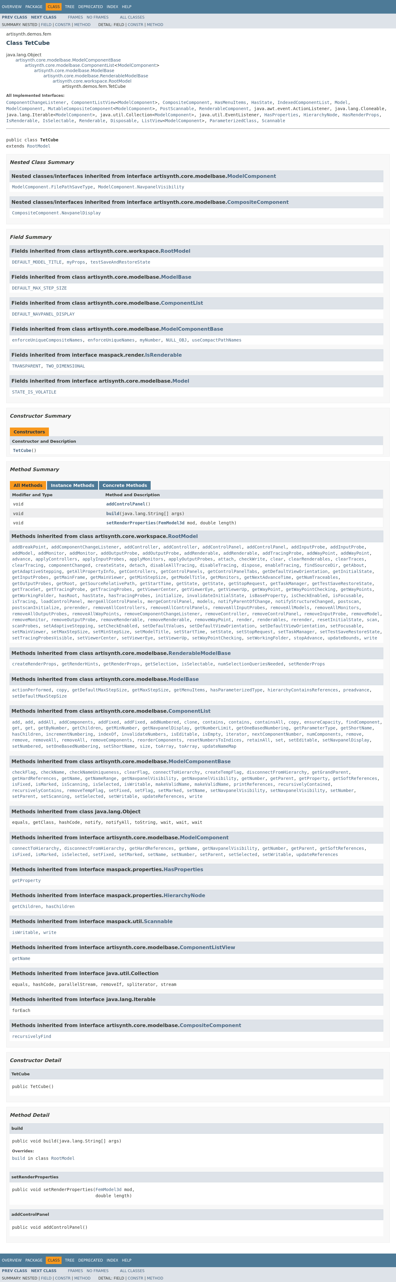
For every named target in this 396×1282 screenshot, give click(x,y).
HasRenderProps (360, 114)
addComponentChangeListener (85, 546)
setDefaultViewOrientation (222, 625)
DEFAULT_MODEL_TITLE (37, 262)
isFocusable (347, 595)
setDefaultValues (163, 625)
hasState (93, 595)
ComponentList (182, 303)
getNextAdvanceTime (267, 577)
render (244, 619)
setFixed (119, 790)
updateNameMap (219, 746)
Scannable (273, 120)
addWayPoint (321, 553)
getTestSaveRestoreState (342, 583)
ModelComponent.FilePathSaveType (52, 186)
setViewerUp (172, 637)
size (145, 746)
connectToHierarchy (176, 772)
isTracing (24, 601)
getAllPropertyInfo (90, 571)
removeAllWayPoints (95, 613)
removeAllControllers (119, 607)
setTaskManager (296, 631)
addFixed (108, 722)
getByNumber (52, 727)
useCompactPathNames (217, 340)
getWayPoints (356, 589)
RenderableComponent (224, 108)
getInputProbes (30, 577)
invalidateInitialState (215, 595)
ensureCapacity (322, 722)
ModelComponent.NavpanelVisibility (141, 186)
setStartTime (189, 631)
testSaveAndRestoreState (120, 262)
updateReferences (163, 796)
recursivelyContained (304, 784)
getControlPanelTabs (232, 571)
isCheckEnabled (309, 595)
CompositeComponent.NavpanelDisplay (56, 212)
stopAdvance (308, 637)
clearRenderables (309, 559)
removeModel (365, 613)
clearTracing (27, 565)
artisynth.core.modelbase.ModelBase (74, 70)
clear (276, 559)
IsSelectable (58, 120)
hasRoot (68, 595)
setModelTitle (152, 631)
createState (110, 565)
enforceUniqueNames (111, 340)
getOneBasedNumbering (262, 727)
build (112, 513)
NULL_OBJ (176, 340)
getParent (282, 778)
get (16, 727)
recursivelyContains (37, 790)
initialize (169, 595)
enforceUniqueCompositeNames (47, 340)
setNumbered (26, 746)
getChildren (86, 727)
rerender (301, 619)
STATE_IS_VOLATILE (34, 391)
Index (112, 7)
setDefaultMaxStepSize (39, 696)
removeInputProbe (325, 613)
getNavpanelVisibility (149, 778)
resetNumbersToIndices (214, 740)
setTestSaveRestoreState (350, 631)
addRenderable (201, 553)
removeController (226, 613)
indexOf (107, 734)
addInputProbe (308, 546)
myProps (76, 262)
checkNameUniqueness (94, 772)
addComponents (76, 722)
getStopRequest (247, 583)
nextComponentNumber (277, 734)
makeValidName (173, 784)
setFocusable (345, 625)
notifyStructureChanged (304, 601)
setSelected (89, 796)
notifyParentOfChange (244, 601)
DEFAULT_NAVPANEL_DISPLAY (43, 314)
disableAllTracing (172, 565)
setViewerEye (137, 637)
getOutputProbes (31, 583)
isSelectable (197, 663)
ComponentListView (93, 102)
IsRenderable (21, 120)
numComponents (324, 734)
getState (186, 583)
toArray (165, 746)
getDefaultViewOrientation (295, 571)
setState (220, 631)
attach (226, 559)
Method (82, 25)
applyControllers (56, 559)
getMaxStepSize (150, 689)
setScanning (55, 796)
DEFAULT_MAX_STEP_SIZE (39, 288)
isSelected (106, 784)
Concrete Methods (125, 485)
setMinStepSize (111, 631)
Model (341, 102)
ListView (152, 120)
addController (141, 546)
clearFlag (136, 772)
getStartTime (155, 583)
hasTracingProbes (129, 595)
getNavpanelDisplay (165, 727)
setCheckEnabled (117, 625)
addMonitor (51, 553)
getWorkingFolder (33, 595)
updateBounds (343, 637)
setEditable (303, 740)
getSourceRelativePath (107, 583)
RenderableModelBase (200, 653)
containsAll (269, 722)
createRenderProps (34, 663)
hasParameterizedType (236, 689)
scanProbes (25, 625)
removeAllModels (289, 607)
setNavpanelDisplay (345, 740)
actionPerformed (31, 689)
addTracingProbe (281, 553)
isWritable (137, 784)
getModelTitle (188, 577)
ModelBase (176, 277)
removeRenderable (122, 619)
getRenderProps (121, 663)
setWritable (123, 796)
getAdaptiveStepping (37, 571)
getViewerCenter (156, 589)
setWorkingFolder (268, 637)
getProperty (313, 778)
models (205, 601)
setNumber (342, 790)
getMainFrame (69, 577)
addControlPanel (125, 503)
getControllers (137, 571)
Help (126, 7)
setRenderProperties (131, 522)
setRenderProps (307, 663)
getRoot (65, 583)
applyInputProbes (103, 559)
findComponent (363, 722)
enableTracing (282, 565)
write (370, 637)
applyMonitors (146, 559)
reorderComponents (159, 740)
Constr (63, 25)
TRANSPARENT (26, 366)
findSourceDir (321, 565)
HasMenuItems (230, 102)
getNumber (253, 778)
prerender (76, 607)
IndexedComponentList (304, 102)
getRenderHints (80, 663)
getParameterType (314, 727)
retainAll (258, 740)
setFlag (144, 790)
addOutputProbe (119, 553)
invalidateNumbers (144, 734)
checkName (52, 772)
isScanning (75, 784)
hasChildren (26, 734)
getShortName (356, 727)
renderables (271, 619)
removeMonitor (29, 619)
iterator (236, 734)
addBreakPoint (29, 546)
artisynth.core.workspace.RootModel (92, 81)
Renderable (92, 120)
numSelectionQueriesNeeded (250, 663)
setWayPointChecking (217, 637)
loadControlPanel (62, 601)
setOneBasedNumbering (72, 746)
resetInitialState (339, 619)
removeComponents (111, 740)
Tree (70, 7)
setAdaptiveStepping (68, 625)
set (279, 740)
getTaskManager (288, 583)
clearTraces (349, 559)
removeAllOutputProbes (39, 613)
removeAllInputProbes (239, 607)
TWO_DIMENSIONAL (65, 366)
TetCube (22, 450)
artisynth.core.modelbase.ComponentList (69, 65)
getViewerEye (197, 589)
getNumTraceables (317, 577)
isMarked (46, 784)
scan (372, 619)
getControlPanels (181, 571)
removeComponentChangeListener (162, 613)
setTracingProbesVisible (42, 637)
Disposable (123, 120)
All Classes (132, 17)
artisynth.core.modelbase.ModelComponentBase (68, 60)
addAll (46, 722)
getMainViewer (107, 577)
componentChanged (69, 565)
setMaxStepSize (69, 631)
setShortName (119, 746)
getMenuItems (189, 689)
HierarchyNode (320, 114)
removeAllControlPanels (179, 607)
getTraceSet (26, 589)
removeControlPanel (275, 613)
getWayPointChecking (310, 589)
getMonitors (224, 577)
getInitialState (352, 571)
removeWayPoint (213, 619)
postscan (348, 601)
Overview (12, 7)
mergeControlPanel (170, 601)
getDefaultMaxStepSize (99, 689)
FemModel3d (171, 522)
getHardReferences (34, 778)
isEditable (184, 734)
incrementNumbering (69, 734)
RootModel (38, 146)
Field (46, 25)
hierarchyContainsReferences (303, 689)
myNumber (150, 340)
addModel (22, 553)
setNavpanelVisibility (237, 790)
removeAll (44, 740)
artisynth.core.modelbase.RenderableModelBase (95, 75)
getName (71, 778)
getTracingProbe (65, 589)
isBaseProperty (267, 595)
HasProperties (282, 114)
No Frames (98, 17)
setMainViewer (29, 631)
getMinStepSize (147, 577)
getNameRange (100, 778)
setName (196, 790)
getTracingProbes (111, 589)
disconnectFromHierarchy (277, 772)
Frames (75, 17)
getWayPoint (266, 589)
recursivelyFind (31, 1036)
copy (61, 689)
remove (354, 734)
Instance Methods (72, 485)
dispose (251, 565)
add (16, 722)
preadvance (356, 689)
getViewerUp (232, 589)
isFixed (21, 784)
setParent (24, 796)
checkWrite (252, 559)
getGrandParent (330, 772)
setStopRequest (254, 631)
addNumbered (164, 722)
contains (212, 722)
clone (190, 722)
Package (33, 7)
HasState (261, 102)
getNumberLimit (213, 727)
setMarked (170, 790)
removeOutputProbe (73, 619)
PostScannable (177, 108)
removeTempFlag (85, 790)
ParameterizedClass (233, 120)
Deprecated (90, 7)
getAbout (353, 565)
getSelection (160, 663)
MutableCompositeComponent (80, 108)
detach (137, 565)
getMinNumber (121, 727)
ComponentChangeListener (36, 102)
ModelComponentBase (192, 329)
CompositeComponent (186, 102)
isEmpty (211, 734)
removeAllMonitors (337, 607)
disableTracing (218, 565)
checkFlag (24, 772)
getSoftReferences (355, 778)
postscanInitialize (35, 607)
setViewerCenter (96, 637)
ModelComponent (137, 65)
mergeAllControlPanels (115, 601)
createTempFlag (223, 772)
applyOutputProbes (191, 559)
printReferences (253, 784)
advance (21, 559)
